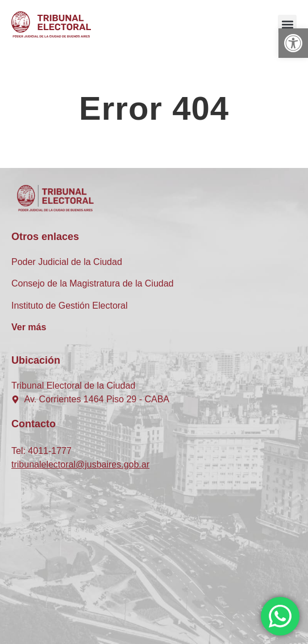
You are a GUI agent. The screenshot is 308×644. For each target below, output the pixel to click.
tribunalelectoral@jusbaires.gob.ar (80, 464)
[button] (293, 43)
